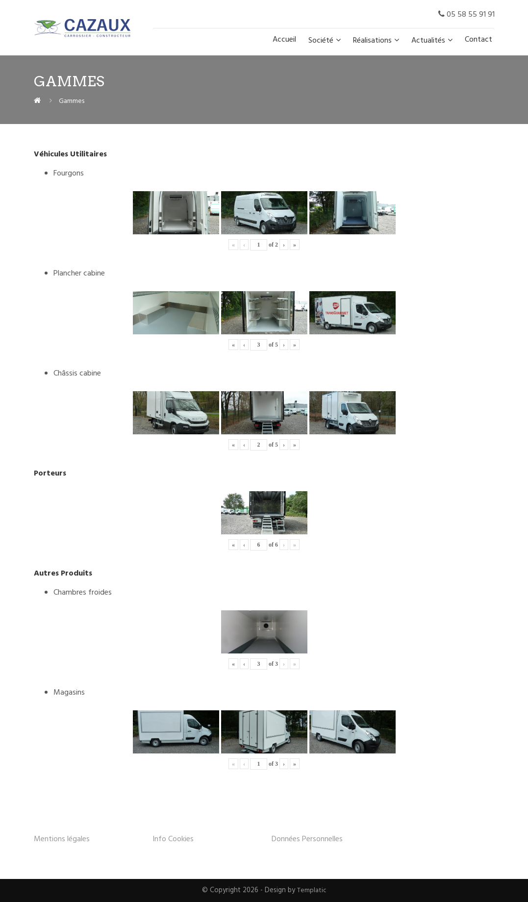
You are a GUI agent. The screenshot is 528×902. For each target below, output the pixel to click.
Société (320, 40)
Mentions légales (62, 839)
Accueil (284, 39)
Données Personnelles (307, 839)
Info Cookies (173, 839)
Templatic (312, 890)
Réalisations (372, 40)
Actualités (428, 40)
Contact (478, 39)
